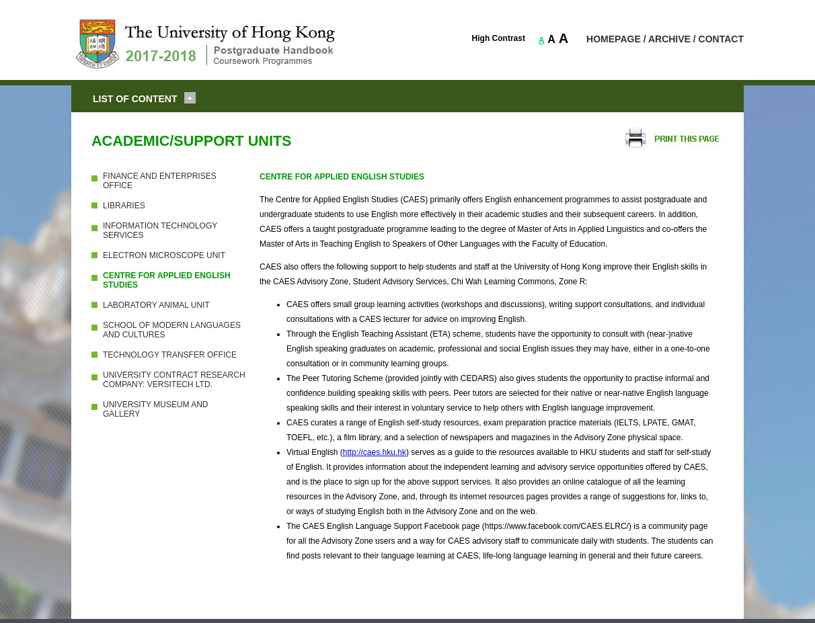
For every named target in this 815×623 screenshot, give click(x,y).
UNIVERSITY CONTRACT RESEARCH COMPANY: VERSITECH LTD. (174, 379)
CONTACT (721, 39)
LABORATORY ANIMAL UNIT (156, 305)
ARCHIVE (669, 39)
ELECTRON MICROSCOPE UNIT (164, 255)
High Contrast (498, 38)
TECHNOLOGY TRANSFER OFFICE (170, 355)
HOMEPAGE (613, 39)
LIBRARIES (124, 205)
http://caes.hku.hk (374, 452)
